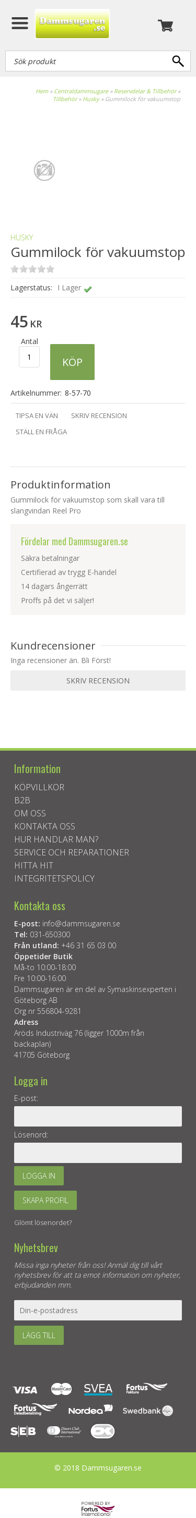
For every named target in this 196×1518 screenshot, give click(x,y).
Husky (91, 99)
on (14, 269)
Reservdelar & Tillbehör (145, 91)
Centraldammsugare (81, 91)
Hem (42, 91)
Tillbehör (65, 99)
